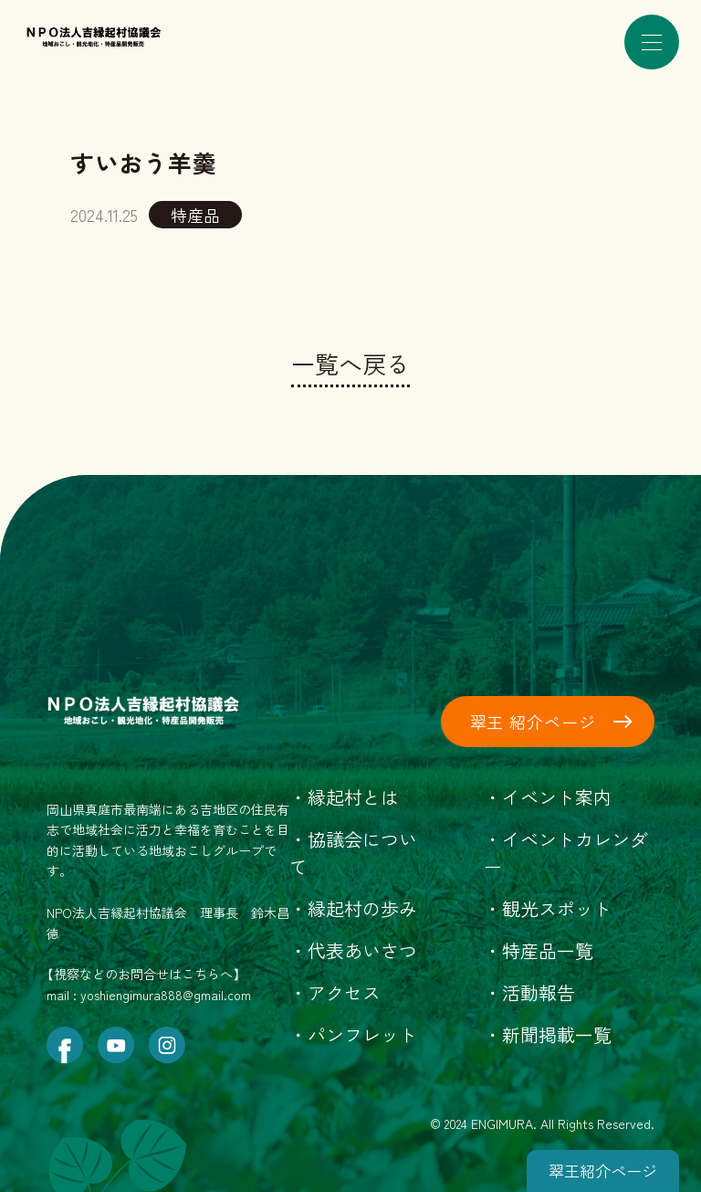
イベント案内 (557, 797)
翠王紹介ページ (603, 1170)
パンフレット (362, 1034)
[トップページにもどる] (125, 28)
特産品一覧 (547, 950)
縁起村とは (353, 797)
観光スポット (557, 908)
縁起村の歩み (362, 908)
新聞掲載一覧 (557, 1034)
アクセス (344, 992)
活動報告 (538, 992)
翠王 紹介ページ (533, 721)
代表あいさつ (362, 950)
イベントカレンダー (566, 853)
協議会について (353, 853)
